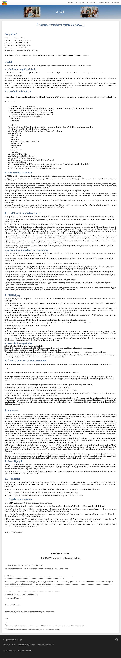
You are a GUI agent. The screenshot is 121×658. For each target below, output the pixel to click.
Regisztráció (103, 2)
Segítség (80, 2)
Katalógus (91, 2)
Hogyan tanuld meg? (12, 640)
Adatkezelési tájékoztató (26, 645)
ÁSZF (14, 645)
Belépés (115, 2)
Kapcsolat (6, 645)
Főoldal (69, 2)
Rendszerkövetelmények (45, 645)
